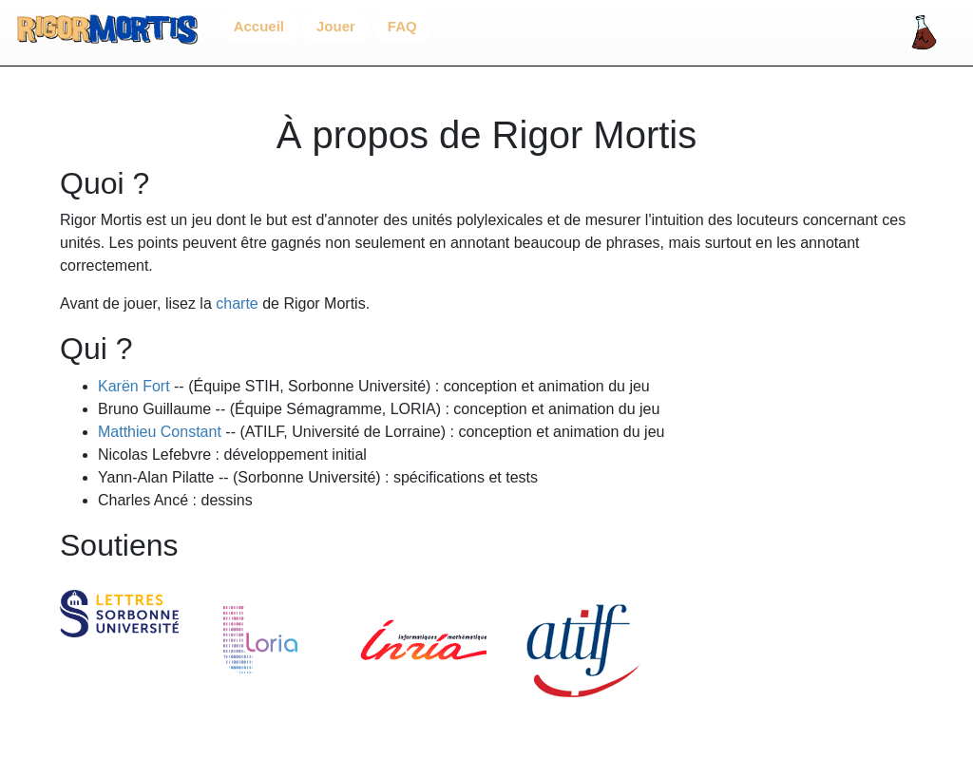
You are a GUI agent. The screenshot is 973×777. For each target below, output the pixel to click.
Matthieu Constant (159, 432)
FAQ (402, 26)
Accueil (259, 26)
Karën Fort (134, 386)
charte (237, 303)
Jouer (335, 26)
